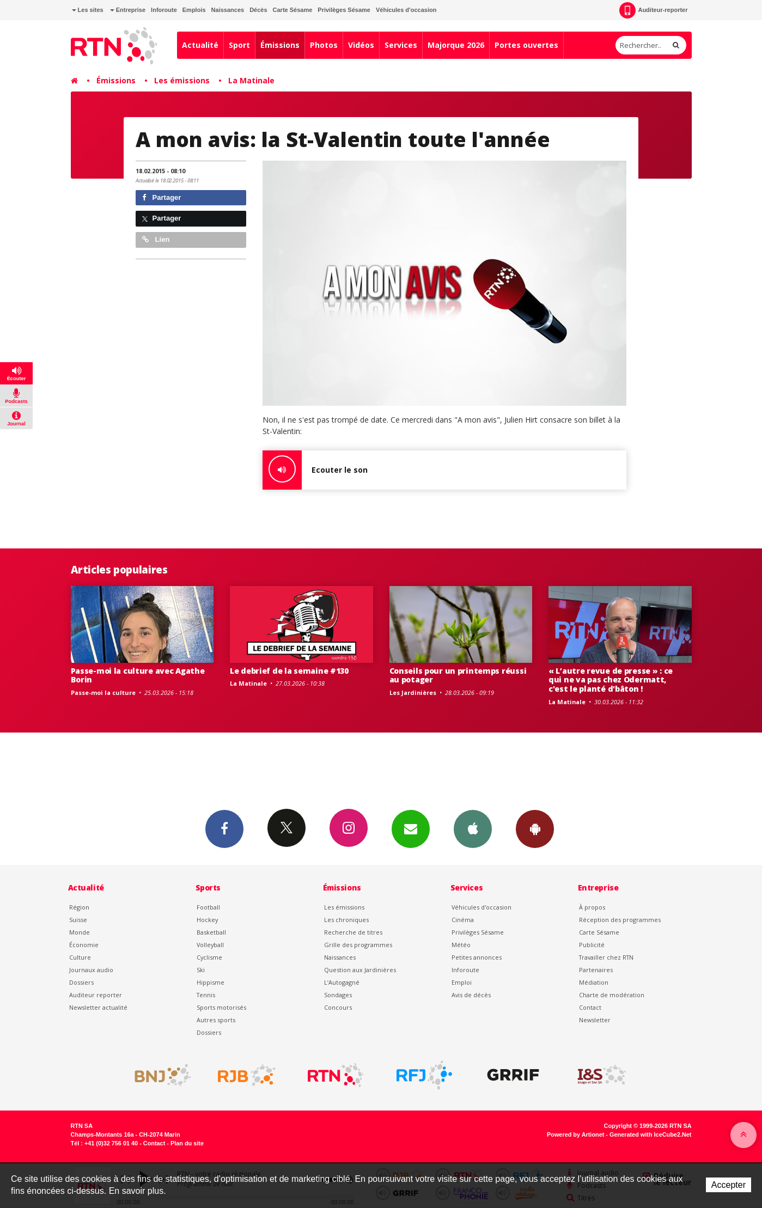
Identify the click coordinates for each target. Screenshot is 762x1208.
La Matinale (251, 80)
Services (401, 45)
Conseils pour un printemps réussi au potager (458, 675)
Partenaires (596, 969)
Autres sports (216, 1019)
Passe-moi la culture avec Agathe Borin (138, 675)
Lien (155, 239)
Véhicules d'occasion (406, 10)
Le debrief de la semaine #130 (289, 671)
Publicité (592, 944)
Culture (80, 957)
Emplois (194, 10)
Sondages (338, 994)
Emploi (462, 982)
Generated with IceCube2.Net (650, 1134)
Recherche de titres (353, 932)
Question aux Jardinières (360, 969)
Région (79, 907)
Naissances (228, 10)
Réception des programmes (620, 919)
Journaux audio (91, 969)
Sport (239, 45)
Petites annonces (477, 957)
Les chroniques (346, 919)
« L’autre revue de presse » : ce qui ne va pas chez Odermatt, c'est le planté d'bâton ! (610, 680)
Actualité (200, 45)
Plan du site (187, 1143)
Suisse (78, 919)
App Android (535, 828)
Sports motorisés (221, 1007)
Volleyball (210, 944)
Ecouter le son (315, 470)
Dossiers (81, 982)
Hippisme (210, 982)
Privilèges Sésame (344, 10)
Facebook (224, 828)
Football (208, 907)
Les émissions (182, 80)
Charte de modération (611, 994)
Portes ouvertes (526, 45)
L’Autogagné (341, 982)
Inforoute (164, 10)
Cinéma (463, 919)
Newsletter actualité (98, 1007)
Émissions (280, 45)
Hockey (207, 919)
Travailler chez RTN (606, 957)
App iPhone (473, 828)
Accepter (728, 1184)
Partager (161, 197)
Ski (201, 969)
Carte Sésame (293, 10)
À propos (592, 907)
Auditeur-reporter (653, 10)
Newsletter (595, 1019)
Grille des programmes (358, 944)
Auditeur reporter (95, 994)
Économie (84, 944)
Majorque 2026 (456, 45)
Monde (79, 932)
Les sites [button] (87, 10)
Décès (258, 10)
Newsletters (411, 828)
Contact (590, 1007)
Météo (461, 944)
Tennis (206, 994)
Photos (324, 45)
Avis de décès (471, 994)
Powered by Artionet (575, 1134)
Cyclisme (209, 957)
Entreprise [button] (127, 10)
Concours (338, 1007)
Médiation (593, 982)
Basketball (211, 932)
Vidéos (361, 45)
